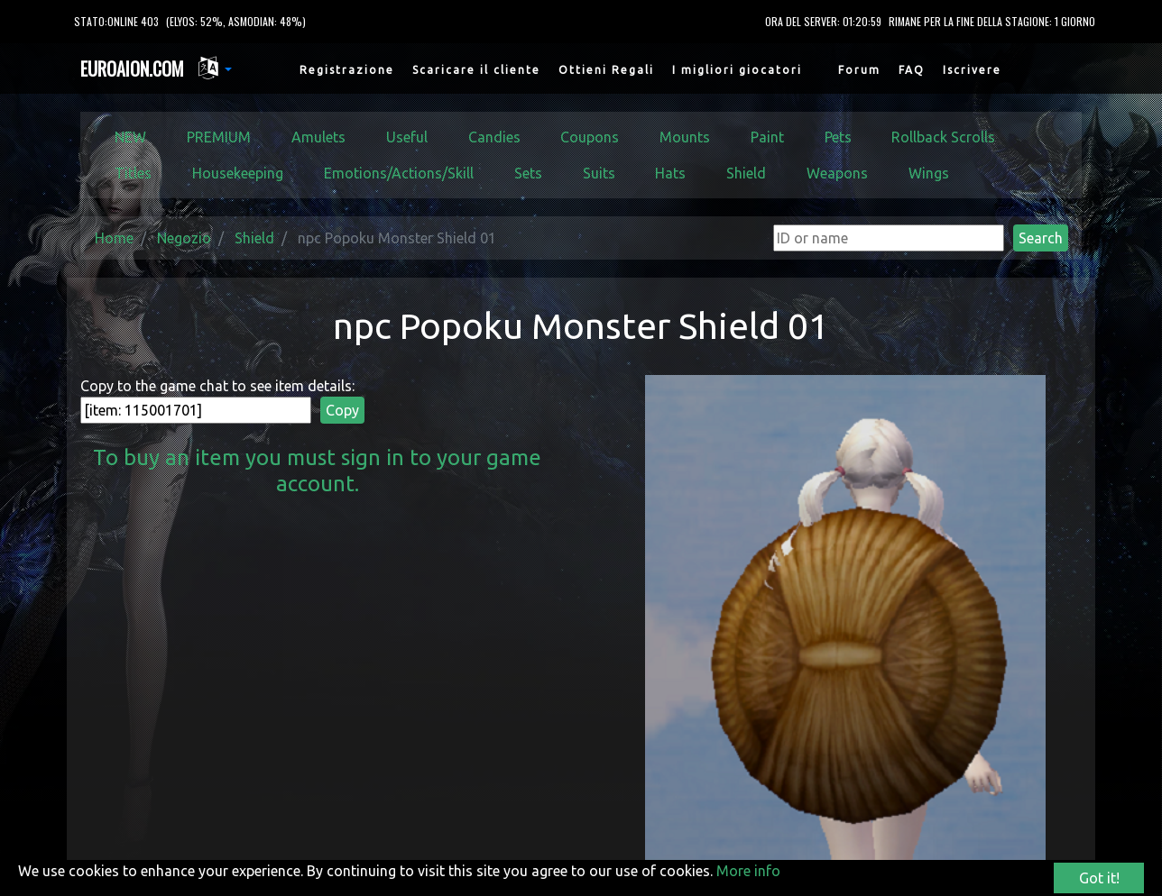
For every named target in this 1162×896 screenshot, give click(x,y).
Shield (746, 173)
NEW (130, 137)
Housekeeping (237, 173)
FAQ (912, 70)
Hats (670, 173)
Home (114, 238)
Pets (838, 137)
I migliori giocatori (737, 70)
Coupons (589, 137)
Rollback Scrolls (943, 137)
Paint (767, 137)
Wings (928, 173)
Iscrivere (972, 70)
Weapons (837, 173)
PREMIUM (219, 137)
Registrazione (347, 70)
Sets (528, 173)
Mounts (684, 137)
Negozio (184, 238)
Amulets (318, 137)
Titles (133, 173)
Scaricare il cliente (476, 70)
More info (748, 871)
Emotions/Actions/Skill (399, 173)
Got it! (1099, 878)
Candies (494, 137)
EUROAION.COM (132, 68)
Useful (407, 137)
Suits (599, 173)
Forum (859, 70)
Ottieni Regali (606, 70)
